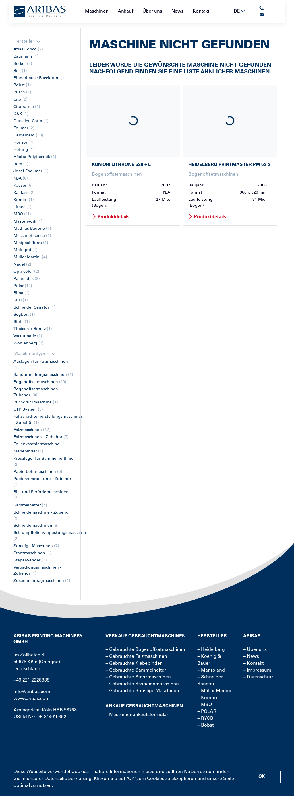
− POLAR (206, 711)
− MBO (204, 705)
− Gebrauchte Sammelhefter (135, 670)
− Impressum (257, 670)
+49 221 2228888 (31, 680)
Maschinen (97, 11)
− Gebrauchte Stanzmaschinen (138, 677)
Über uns (152, 11)
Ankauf (125, 11)
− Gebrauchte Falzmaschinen (136, 656)
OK (261, 776)
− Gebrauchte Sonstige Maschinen (142, 691)
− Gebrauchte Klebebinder (133, 663)
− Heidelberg (211, 649)
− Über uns (255, 649)
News (177, 11)
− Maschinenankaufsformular (136, 715)
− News (251, 656)
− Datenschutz (258, 677)
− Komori (207, 698)
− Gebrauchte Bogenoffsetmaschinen (145, 649)
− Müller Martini (214, 691)
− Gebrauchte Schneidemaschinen (142, 684)
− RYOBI (205, 718)
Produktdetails (110, 217)
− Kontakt (253, 663)
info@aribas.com (31, 692)
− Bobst (205, 725)
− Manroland (211, 670)
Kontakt (201, 11)
